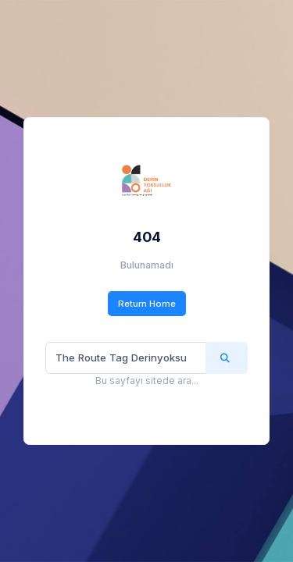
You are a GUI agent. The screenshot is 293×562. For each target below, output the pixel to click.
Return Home (147, 303)
